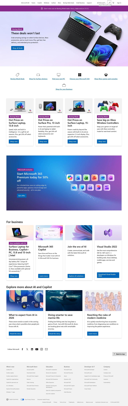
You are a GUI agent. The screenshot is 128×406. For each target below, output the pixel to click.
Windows (46, 3)
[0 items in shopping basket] (113, 2)
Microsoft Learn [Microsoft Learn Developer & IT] (88, 373)
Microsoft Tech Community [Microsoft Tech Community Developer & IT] (90, 379)
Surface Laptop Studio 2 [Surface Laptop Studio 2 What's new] (12, 376)
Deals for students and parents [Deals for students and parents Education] (53, 390)
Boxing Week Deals (17, 79)
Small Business (80, 3)
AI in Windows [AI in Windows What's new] (9, 385)
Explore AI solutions (76, 276)
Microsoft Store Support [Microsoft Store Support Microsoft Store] (32, 376)
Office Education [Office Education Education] (50, 382)
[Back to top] (119, 354)
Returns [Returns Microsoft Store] (29, 379)
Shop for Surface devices (38, 79)
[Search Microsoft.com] (109, 2)
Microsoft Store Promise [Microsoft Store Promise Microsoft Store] (32, 385)
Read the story (15, 334)
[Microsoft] (13, 3)
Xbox (59, 3)
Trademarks (71, 402)
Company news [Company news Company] (107, 373)
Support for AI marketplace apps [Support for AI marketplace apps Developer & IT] (92, 376)
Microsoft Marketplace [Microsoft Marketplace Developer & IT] (89, 382)
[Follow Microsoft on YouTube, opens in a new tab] (36, 349)
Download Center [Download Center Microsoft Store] (31, 373)
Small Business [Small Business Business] (67, 392)
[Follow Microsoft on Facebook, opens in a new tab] (22, 349)
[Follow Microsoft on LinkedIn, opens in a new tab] (32, 349)
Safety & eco (80, 402)
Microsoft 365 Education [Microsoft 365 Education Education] (52, 379)
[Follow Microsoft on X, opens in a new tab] (27, 349)
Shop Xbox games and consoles (106, 79)
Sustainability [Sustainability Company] (107, 382)
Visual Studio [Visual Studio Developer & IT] (87, 389)
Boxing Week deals (68, 3)
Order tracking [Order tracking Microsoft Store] (30, 382)
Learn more (44, 276)
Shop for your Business (64, 89)
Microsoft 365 (25, 3)
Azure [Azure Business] (65, 376)
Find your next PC (58, 79)
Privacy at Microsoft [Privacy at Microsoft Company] (108, 376)
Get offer (21, 196)
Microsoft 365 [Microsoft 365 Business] (67, 382)
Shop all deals (18, 48)
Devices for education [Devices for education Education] (51, 373)
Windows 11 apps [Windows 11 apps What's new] (10, 392)
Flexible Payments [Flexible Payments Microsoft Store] (31, 389)
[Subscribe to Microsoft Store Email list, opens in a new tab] (46, 349)
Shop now (14, 141)
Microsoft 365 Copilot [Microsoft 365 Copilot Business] (69, 385)
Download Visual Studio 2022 (107, 275)
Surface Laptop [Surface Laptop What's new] (10, 373)
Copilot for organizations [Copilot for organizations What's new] (12, 379)
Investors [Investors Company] (106, 379)
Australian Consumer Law (102, 402)
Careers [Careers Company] (105, 369)
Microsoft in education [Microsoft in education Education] (51, 369)
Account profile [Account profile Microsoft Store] (30, 369)
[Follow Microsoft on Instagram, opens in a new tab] (41, 349)
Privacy (55, 402)
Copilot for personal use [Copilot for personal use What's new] (12, 382)
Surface (53, 3)
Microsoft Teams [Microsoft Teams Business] (68, 389)
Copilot (40, 3)
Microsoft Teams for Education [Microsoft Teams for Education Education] (53, 376)
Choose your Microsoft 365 (80, 79)
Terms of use (63, 402)
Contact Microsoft (46, 402)
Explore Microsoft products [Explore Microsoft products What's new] (12, 389)
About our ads (89, 402)
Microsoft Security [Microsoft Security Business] (68, 373)
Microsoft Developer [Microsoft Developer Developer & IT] (89, 369)
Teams (33, 3)
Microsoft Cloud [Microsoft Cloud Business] (68, 369)
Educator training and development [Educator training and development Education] (51, 386)
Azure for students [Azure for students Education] (50, 393)
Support (89, 3)
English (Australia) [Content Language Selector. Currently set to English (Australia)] (13, 399)
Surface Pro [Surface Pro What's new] (9, 369)
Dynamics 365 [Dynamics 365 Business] (67, 379)
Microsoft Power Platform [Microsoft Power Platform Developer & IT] (90, 385)
